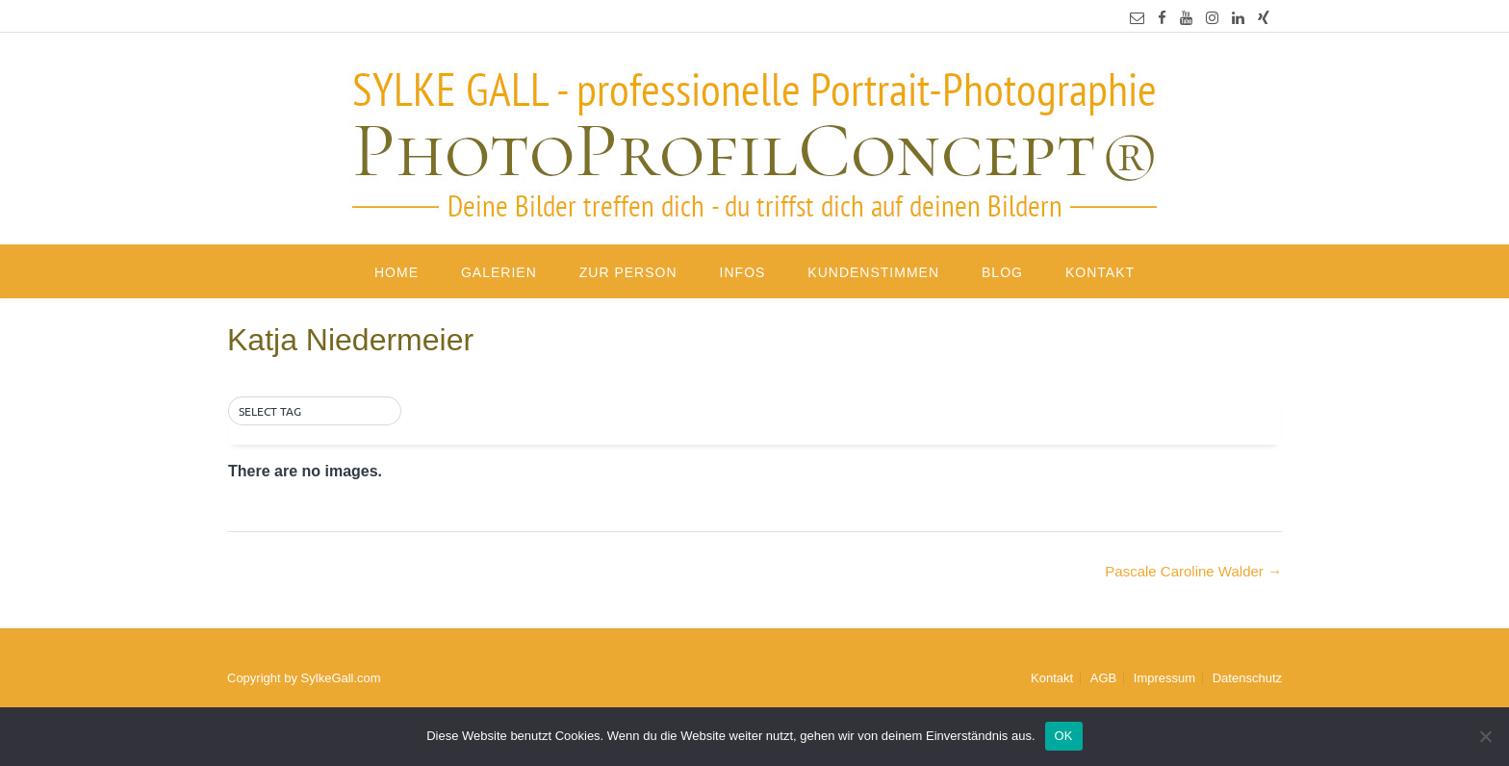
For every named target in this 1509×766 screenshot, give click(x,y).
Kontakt (1100, 272)
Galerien (499, 272)
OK (1064, 735)
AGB (1103, 678)
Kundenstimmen (873, 272)
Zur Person (628, 272)
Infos (743, 272)
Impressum (1164, 678)
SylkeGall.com (341, 678)
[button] (314, 411)
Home (396, 272)
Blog (1002, 272)
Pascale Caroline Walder (1193, 571)
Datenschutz (1247, 678)
